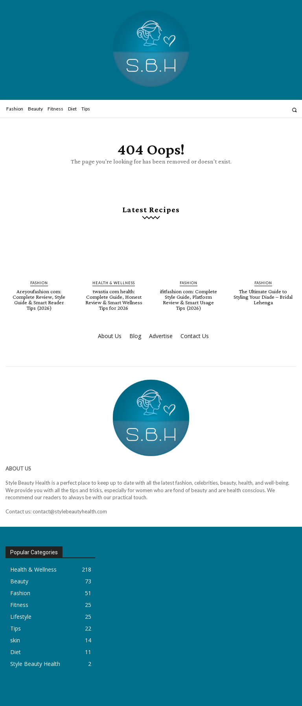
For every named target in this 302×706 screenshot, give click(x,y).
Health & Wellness (113, 283)
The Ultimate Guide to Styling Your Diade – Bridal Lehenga (263, 296)
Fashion (39, 283)
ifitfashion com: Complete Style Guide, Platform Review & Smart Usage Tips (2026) (188, 299)
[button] (294, 110)
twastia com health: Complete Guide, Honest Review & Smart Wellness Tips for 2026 (113, 299)
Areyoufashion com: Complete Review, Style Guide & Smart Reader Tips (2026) (39, 299)
